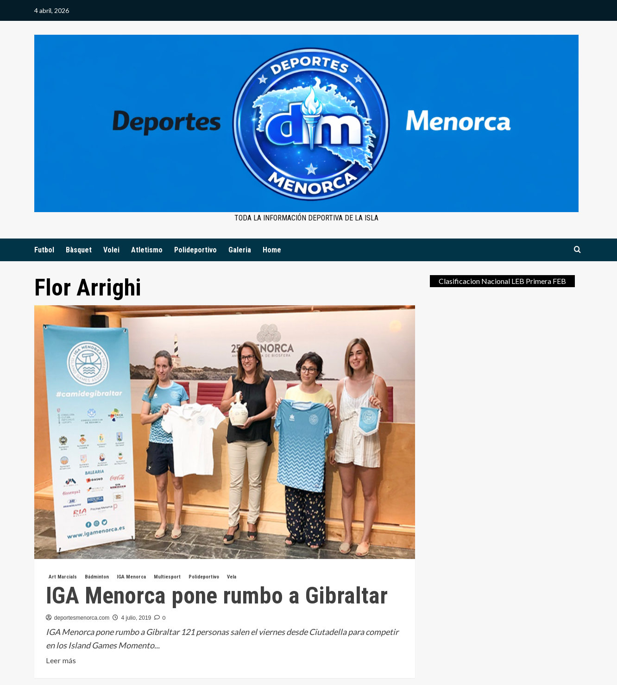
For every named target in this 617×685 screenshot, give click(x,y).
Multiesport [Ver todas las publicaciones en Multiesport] (167, 577)
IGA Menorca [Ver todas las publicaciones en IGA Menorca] (131, 577)
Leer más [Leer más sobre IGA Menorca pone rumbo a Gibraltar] (61, 660)
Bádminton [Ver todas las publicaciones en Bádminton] (97, 577)
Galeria (239, 249)
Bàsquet (79, 249)
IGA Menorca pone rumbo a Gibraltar (217, 595)
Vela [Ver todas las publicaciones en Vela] (231, 577)
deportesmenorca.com (81, 618)
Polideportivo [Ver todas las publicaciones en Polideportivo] (204, 577)
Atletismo (147, 249)
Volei (111, 249)
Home (272, 249)
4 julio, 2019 (136, 618)
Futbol (44, 249)
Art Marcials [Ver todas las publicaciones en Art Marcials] (63, 577)
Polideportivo (195, 249)
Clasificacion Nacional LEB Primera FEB (502, 281)
